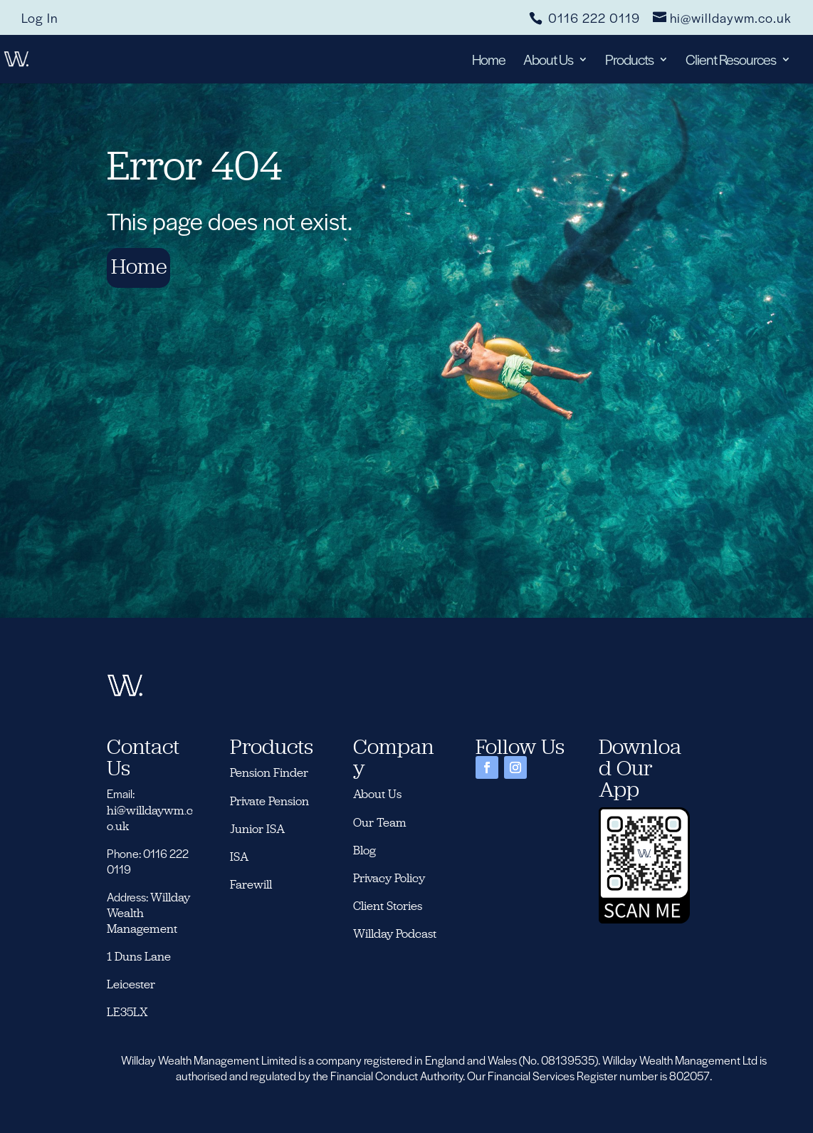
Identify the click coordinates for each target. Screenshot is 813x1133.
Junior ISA (257, 829)
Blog (364, 850)
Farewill (251, 884)
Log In (39, 18)
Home (488, 61)
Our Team (379, 822)
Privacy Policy (389, 878)
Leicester (131, 984)
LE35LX (127, 1012)
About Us (548, 61)
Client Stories (387, 906)
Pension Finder (269, 772)
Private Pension (269, 801)
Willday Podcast (396, 933)
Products (629, 61)
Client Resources (731, 61)
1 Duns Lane (139, 956)
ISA (239, 856)
